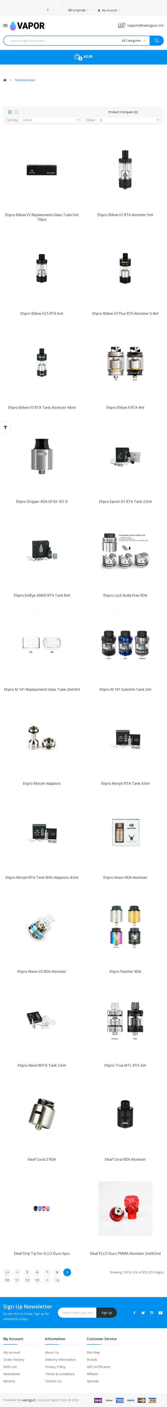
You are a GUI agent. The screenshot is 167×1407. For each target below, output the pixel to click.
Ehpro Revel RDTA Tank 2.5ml (42, 1065)
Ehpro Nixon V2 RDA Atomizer (41, 971)
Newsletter (11, 1374)
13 (37, 1280)
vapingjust (28, 1400)
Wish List (10, 1366)
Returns (9, 1381)
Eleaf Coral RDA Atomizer (125, 1159)
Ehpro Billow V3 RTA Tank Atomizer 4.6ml (42, 407)
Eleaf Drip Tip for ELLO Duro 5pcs (42, 1253)
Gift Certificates (98, 1366)
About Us (52, 1352)
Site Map (93, 1352)
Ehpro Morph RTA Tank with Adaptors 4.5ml (41, 877)
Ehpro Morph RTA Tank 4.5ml (125, 783)
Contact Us (53, 1381)
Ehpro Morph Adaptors (42, 783)
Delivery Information (60, 1359)
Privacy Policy (55, 1366)
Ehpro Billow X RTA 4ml (125, 407)
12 (27, 1280)
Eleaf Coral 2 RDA (42, 1159)
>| (57, 1280)
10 (7, 1280)
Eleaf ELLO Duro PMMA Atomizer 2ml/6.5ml (125, 1253)
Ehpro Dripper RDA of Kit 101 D (42, 501)
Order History (14, 1359)
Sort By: (12, 120)
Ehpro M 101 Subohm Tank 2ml (125, 689)
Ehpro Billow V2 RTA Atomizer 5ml (125, 215)
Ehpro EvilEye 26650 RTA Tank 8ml (42, 595)
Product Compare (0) (123, 112)
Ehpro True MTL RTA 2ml (125, 1065)
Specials (93, 1381)
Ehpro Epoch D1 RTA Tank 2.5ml (125, 501)
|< (7, 1272)
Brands (92, 1359)
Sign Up (106, 1313)
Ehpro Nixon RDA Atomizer (125, 877)
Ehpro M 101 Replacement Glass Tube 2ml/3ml (42, 689)
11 (17, 1280)
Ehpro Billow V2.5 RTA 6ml (41, 313)
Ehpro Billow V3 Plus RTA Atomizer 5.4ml (125, 313)
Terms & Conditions (60, 1374)
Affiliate (92, 1374)
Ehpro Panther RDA (125, 971)
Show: (91, 120)
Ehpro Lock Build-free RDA (125, 595)
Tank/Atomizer (24, 80)
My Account (11, 1352)
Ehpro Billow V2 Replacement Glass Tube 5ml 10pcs (41, 217)
